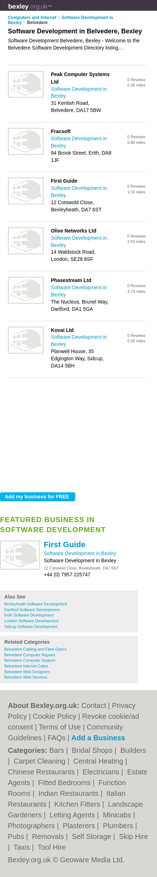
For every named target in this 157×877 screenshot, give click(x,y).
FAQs (57, 738)
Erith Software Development (28, 615)
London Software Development (31, 621)
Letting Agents (73, 815)
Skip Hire (133, 836)
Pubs (17, 836)
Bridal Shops (93, 750)
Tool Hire (52, 847)
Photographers (32, 826)
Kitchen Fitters (78, 804)
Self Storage (92, 836)
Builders (133, 750)
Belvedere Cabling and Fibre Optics (35, 649)
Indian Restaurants (69, 793)
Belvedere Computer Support (29, 660)
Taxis (23, 847)
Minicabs (118, 815)
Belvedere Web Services (25, 677)
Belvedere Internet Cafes (26, 666)
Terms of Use (60, 727)
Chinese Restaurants (42, 772)
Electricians (102, 772)
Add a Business (98, 738)
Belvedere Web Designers (27, 672)
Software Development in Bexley (80, 553)
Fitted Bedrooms (65, 783)
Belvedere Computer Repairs (29, 655)
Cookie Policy (54, 716)
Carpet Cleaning (40, 761)
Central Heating (99, 761)
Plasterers (80, 826)
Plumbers (119, 826)
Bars (57, 750)
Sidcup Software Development (30, 626)
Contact (93, 705)
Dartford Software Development (32, 610)
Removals (49, 836)
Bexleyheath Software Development (35, 604)
